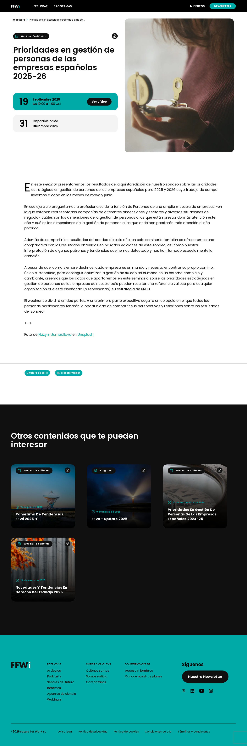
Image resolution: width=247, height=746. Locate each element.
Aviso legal (65, 731)
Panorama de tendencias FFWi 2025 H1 (39, 516)
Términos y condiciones (194, 731)
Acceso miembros (139, 670)
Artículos (54, 670)
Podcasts (54, 676)
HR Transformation (68, 372)
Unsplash (85, 334)
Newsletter (222, 6)
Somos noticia (96, 676)
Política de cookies (126, 731)
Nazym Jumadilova (54, 334)
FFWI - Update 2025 (109, 518)
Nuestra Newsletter (205, 676)
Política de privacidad (93, 731)
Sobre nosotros (98, 663)
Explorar (54, 663)
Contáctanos (96, 682)
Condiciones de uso (158, 731)
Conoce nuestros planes (143, 676)
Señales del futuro (60, 682)
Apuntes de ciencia (61, 693)
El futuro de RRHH (37, 372)
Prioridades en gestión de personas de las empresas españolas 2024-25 (192, 514)
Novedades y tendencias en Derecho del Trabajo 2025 (41, 589)
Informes (54, 688)
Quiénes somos (97, 670)
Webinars (19, 19)
